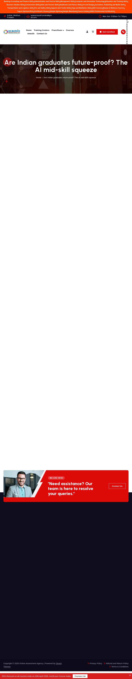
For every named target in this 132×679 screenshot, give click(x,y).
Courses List (80, 676)
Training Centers (42, 30)
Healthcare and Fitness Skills (71, 5)
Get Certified (107, 32)
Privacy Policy (96, 663)
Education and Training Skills (116, 1)
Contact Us (42, 33)
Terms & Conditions (120, 666)
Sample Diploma (56, 11)
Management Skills (67, 1)
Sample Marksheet (70, 11)
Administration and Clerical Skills (47, 1)
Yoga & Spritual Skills (25, 11)
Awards (30, 33)
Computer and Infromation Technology (90, 1)
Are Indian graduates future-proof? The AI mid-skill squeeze (70, 77)
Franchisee (57, 30)
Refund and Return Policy (117, 663)
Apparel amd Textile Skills (61, 8)
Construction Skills (32, 5)
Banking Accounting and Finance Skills (19, 1)
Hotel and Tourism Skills (49, 5)
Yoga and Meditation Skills (82, 8)
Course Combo (83, 11)
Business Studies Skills (15, 5)
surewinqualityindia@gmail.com (41, 16)
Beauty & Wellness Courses (113, 8)
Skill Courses (97, 8)
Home (29, 30)
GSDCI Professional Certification (102, 11)
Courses (70, 30)
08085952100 (126, 33)
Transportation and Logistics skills (20, 8)
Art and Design (88, 5)
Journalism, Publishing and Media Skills (110, 5)
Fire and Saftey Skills (42, 8)
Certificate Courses (41, 11)
